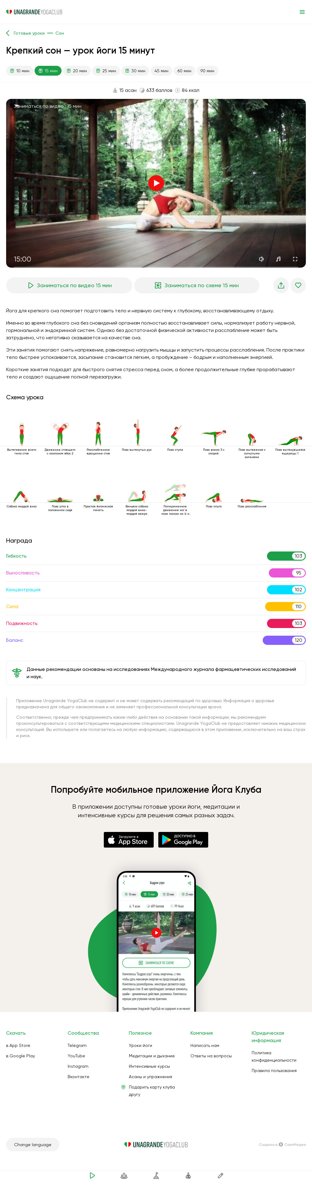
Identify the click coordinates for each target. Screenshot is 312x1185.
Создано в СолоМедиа (282, 1144)
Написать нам (204, 1045)
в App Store (18, 1045)
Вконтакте (78, 1076)
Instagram (78, 1066)
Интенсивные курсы (149, 1066)
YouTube (76, 1055)
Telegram (77, 1045)
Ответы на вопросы (211, 1055)
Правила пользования (274, 1070)
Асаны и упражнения (150, 1076)
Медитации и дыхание (152, 1055)
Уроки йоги (140, 1045)
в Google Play (20, 1055)
